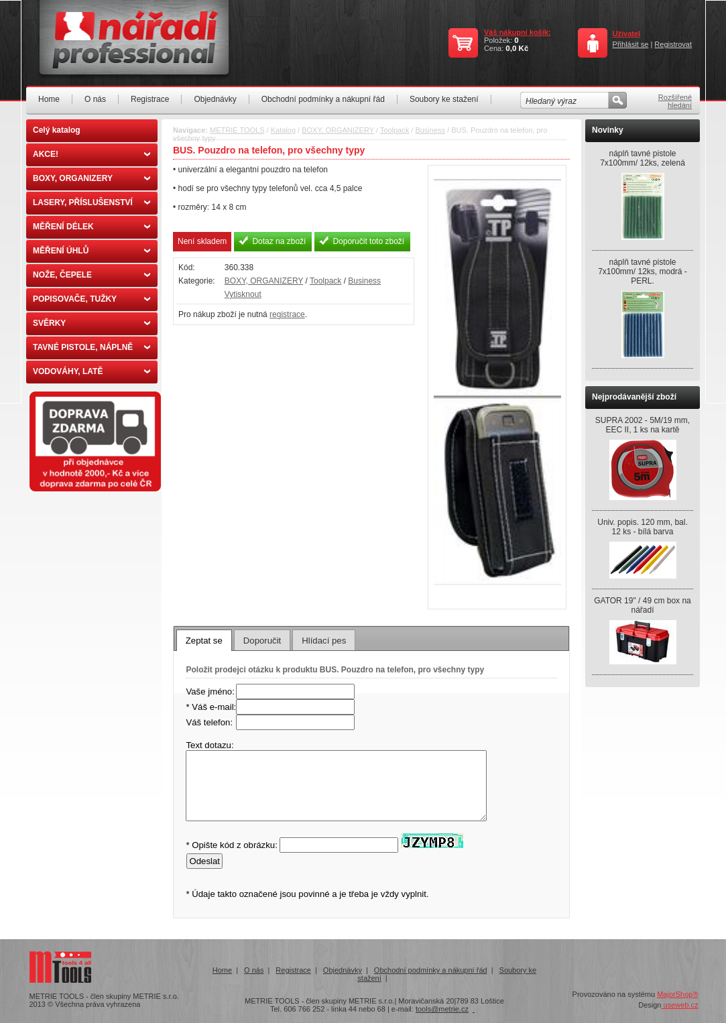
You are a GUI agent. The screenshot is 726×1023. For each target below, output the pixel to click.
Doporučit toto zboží (368, 241)
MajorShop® (677, 994)
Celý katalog (56, 130)
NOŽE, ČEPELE (91, 275)
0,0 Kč (516, 48)
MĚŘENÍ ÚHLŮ (91, 250)
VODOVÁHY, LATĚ (91, 371)
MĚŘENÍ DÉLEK (91, 226)
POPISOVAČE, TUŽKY (91, 299)
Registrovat (673, 44)
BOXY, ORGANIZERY (91, 178)
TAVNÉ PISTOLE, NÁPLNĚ (91, 347)
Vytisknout (243, 294)
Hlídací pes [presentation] (324, 641)
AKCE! (91, 154)
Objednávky (215, 99)
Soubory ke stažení (444, 99)
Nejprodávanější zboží (634, 397)
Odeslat (204, 861)
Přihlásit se (631, 44)
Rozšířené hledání (675, 101)
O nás (95, 99)
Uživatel (627, 33)
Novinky (607, 130)
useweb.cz (679, 1005)
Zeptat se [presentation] (204, 641)
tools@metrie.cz (442, 1009)
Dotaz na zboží (279, 241)
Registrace (150, 99)
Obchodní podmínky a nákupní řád (323, 99)
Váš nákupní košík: (517, 32)
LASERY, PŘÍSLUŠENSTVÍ (91, 202)
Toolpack (394, 130)
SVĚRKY (91, 323)
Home (49, 99)
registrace (287, 314)
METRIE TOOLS (237, 130)
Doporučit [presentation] (262, 641)
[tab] (204, 640)
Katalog (283, 130)
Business (430, 130)
